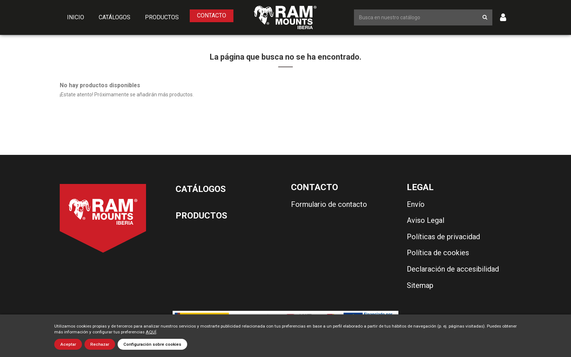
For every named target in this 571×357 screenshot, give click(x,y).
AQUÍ (151, 331)
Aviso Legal (425, 220)
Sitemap (420, 285)
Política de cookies (438, 252)
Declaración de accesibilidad (453, 269)
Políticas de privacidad (443, 236)
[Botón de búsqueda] (484, 17)
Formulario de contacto (329, 204)
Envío (416, 204)
